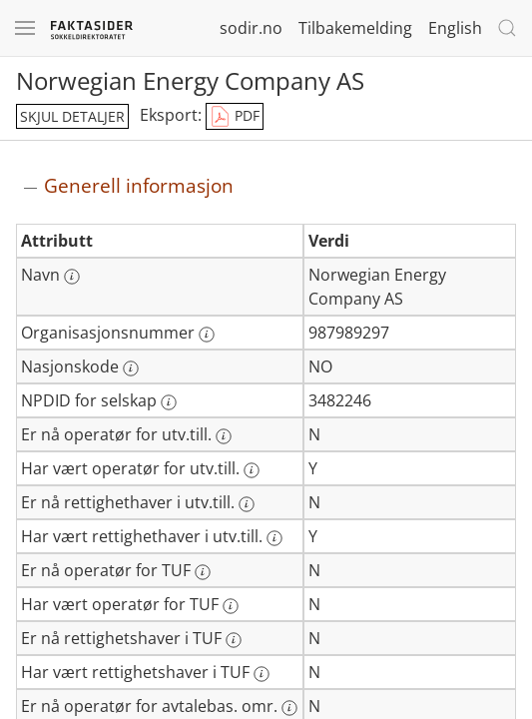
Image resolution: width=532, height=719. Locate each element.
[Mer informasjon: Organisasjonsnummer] (207, 335)
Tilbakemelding (355, 28)
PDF (235, 117)
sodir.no (251, 28)
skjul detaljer (72, 116)
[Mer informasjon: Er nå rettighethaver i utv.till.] (247, 504)
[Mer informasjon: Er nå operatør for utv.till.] (224, 436)
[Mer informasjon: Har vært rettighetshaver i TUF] (261, 674)
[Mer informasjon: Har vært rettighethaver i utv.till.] (274, 538)
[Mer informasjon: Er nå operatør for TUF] (203, 572)
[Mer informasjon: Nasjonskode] (131, 368)
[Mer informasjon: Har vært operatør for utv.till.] (252, 470)
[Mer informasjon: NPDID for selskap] (169, 402)
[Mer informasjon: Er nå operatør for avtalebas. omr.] (289, 708)
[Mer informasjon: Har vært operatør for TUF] (231, 606)
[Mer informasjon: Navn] (72, 277)
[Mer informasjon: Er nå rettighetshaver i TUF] (234, 640)
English (455, 28)
